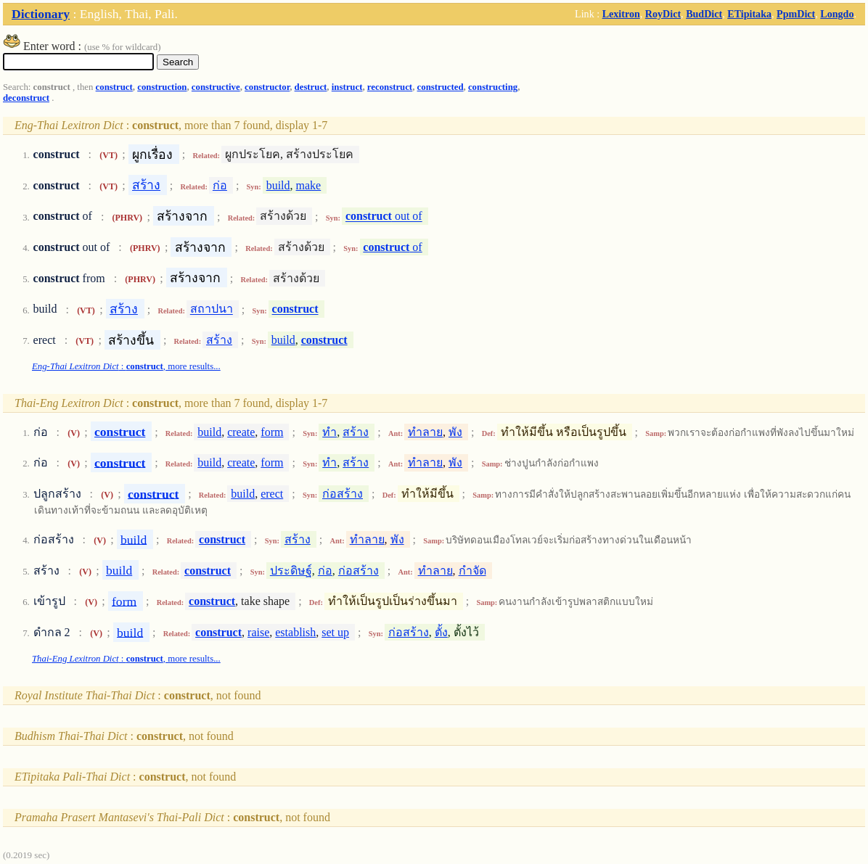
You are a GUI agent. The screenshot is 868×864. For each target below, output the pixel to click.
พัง (455, 432)
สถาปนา (211, 309)
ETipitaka (749, 14)
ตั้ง (441, 632)
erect (272, 493)
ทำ (329, 432)
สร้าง (146, 185)
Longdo (836, 14)
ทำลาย (425, 432)
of (392, 247)
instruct (347, 87)
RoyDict (663, 14)
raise (258, 632)
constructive (216, 87)
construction (162, 87)
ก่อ (220, 185)
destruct (311, 87)
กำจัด (472, 570)
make (309, 185)
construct (114, 87)
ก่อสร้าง (342, 493)
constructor (267, 87)
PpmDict (796, 14)
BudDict (704, 14)
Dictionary (41, 14)
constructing (492, 87)
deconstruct (26, 98)
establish (295, 632)
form (272, 432)
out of (383, 216)
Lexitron (621, 14)
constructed (440, 87)
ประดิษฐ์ (291, 570)
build (278, 185)
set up (335, 632)
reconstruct (389, 87)
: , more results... (126, 366)
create (241, 432)
